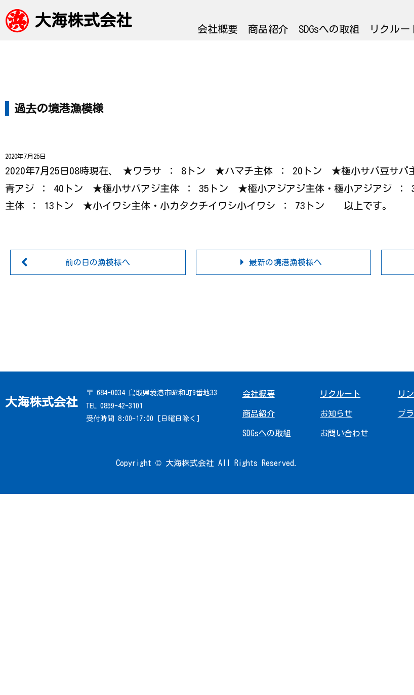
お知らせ (336, 413)
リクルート (340, 394)
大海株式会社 (83, 20)
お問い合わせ (344, 433)
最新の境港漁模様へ (285, 262)
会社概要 (217, 29)
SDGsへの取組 (329, 29)
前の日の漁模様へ (97, 262)
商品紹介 (268, 29)
